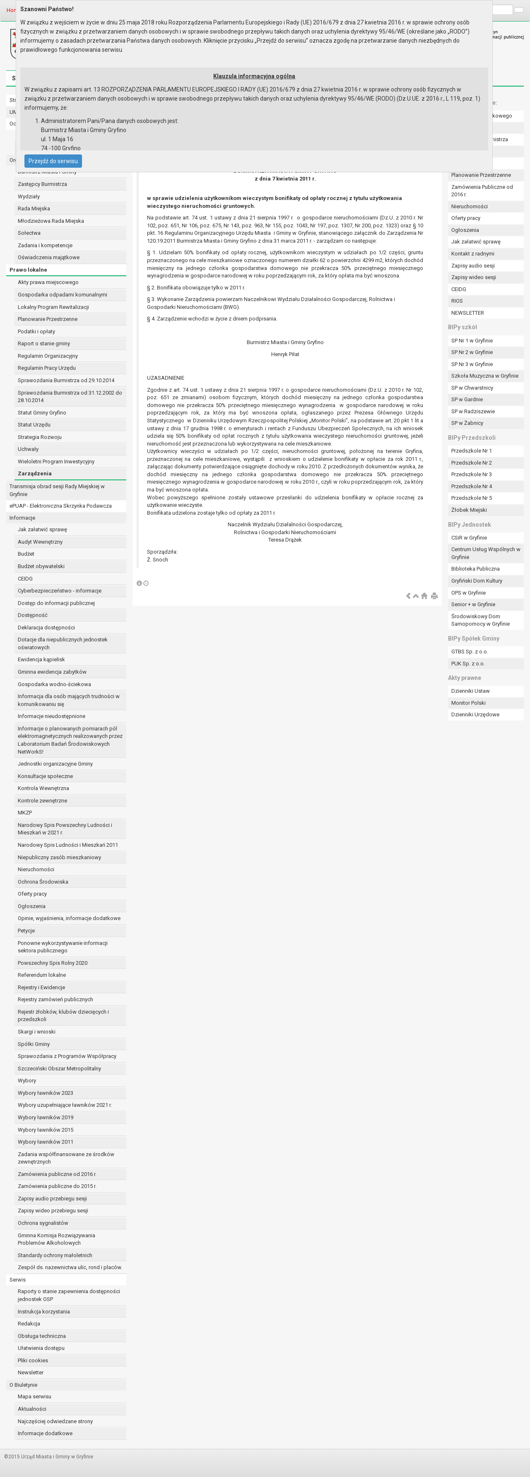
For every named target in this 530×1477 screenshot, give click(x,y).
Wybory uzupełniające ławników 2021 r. (65, 1105)
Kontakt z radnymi (472, 254)
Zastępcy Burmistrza (42, 184)
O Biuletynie (23, 1385)
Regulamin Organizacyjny (48, 356)
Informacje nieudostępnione (51, 716)
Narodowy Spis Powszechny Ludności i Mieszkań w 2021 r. (65, 829)
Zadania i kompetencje (45, 245)
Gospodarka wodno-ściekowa (54, 684)
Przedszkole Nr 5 (471, 498)
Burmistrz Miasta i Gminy (47, 172)
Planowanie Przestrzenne (47, 319)
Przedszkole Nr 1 (471, 451)
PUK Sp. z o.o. (468, 663)
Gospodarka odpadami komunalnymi (62, 295)
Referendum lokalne (42, 975)
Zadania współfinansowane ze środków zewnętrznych (66, 1158)
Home (14, 10)
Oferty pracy (32, 894)
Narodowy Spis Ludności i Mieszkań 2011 (68, 845)
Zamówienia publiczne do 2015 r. (57, 1186)
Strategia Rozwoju (40, 437)
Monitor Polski (468, 703)
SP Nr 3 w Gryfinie (472, 364)
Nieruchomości (36, 869)
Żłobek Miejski (469, 510)
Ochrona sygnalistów (43, 1223)
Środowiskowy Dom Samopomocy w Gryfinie (480, 620)
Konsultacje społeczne (45, 776)
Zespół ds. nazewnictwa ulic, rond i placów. (70, 1267)
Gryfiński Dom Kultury (476, 581)
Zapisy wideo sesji (473, 277)
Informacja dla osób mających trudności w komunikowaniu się (69, 700)
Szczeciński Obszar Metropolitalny (59, 1068)
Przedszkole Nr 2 (471, 463)
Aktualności (32, 1409)
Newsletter (30, 1372)
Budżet (26, 554)
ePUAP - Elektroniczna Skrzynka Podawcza (61, 506)
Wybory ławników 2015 (45, 1130)
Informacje (22, 518)
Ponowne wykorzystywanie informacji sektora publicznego (63, 947)
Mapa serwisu (34, 1396)
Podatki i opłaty (36, 331)
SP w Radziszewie (473, 411)
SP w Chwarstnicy (472, 388)
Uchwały (28, 449)
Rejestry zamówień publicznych (55, 999)
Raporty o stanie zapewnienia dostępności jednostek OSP (69, 1295)
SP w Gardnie (467, 399)
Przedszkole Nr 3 (471, 474)
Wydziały (29, 196)
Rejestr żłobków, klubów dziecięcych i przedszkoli (63, 1016)
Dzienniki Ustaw (470, 691)
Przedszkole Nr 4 (471, 486)
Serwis (18, 1280)
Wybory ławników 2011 (45, 1142)
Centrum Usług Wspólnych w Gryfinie (485, 553)
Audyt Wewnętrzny (40, 542)
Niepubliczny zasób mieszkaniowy (59, 857)
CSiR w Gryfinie (469, 538)
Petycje (26, 931)
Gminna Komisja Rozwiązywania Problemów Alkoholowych (56, 1239)
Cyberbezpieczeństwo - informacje (59, 591)
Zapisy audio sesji (473, 266)
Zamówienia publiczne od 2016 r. (57, 1174)
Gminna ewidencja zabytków (52, 672)
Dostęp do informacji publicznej (56, 603)
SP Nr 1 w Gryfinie (472, 340)
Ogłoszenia (32, 906)
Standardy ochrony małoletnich (55, 1255)
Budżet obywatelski (41, 566)
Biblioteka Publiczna (475, 569)
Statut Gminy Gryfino (42, 413)
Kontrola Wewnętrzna (43, 788)
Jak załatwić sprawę (42, 529)
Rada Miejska (34, 208)
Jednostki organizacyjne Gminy (55, 764)
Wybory (27, 1080)
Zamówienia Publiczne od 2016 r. (482, 191)
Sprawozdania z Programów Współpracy (67, 1056)
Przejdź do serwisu (53, 161)
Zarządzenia (35, 473)
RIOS (457, 301)
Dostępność (33, 615)
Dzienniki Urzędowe (475, 714)
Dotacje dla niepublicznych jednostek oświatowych (63, 643)
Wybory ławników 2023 (45, 1093)
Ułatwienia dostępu (41, 1348)
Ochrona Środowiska (43, 882)
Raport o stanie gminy (44, 343)
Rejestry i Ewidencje (41, 987)
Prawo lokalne (28, 270)
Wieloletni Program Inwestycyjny (56, 461)
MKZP (25, 813)
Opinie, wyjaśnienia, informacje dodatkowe (69, 918)
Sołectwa (29, 233)
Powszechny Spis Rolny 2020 (52, 963)
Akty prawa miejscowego (48, 282)
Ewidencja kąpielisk (41, 659)
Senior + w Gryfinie (473, 604)
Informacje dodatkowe (45, 1433)
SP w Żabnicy (467, 423)
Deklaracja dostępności (46, 627)
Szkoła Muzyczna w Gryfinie (484, 376)
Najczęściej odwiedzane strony (55, 1421)
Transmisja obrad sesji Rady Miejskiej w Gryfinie (57, 490)
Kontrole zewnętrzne (42, 801)
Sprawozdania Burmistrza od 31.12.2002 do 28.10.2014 (70, 397)
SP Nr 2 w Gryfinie (472, 352)
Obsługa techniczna (42, 1336)
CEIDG (25, 579)
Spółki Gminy (34, 1044)
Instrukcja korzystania (44, 1311)
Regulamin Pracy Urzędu (47, 368)
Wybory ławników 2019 (45, 1117)
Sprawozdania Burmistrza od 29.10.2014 (66, 380)
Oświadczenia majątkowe (49, 257)
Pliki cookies (33, 1360)
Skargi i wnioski (36, 1032)
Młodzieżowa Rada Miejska (51, 221)
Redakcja (29, 1323)
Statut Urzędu (34, 425)
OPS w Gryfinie (468, 593)
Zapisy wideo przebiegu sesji (53, 1210)
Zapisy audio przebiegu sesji (52, 1198)
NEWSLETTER (467, 313)
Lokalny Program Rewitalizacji (53, 307)
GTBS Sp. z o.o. (469, 651)
